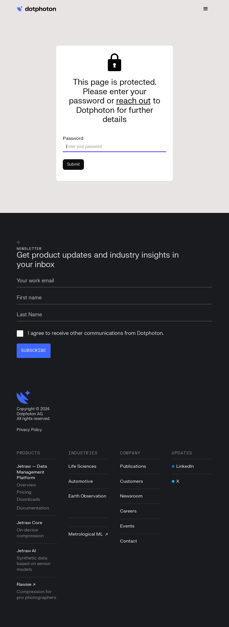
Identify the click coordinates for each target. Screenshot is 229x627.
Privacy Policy (29, 429)
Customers (131, 481)
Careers (128, 511)
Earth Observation (87, 496)
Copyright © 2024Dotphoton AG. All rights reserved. (33, 414)
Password (73, 138)
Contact (128, 541)
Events (127, 526)
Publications (133, 466)
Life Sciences (82, 466)
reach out (133, 101)
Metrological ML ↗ (88, 534)
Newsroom (131, 496)
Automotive (80, 481)
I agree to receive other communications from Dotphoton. (90, 333)
